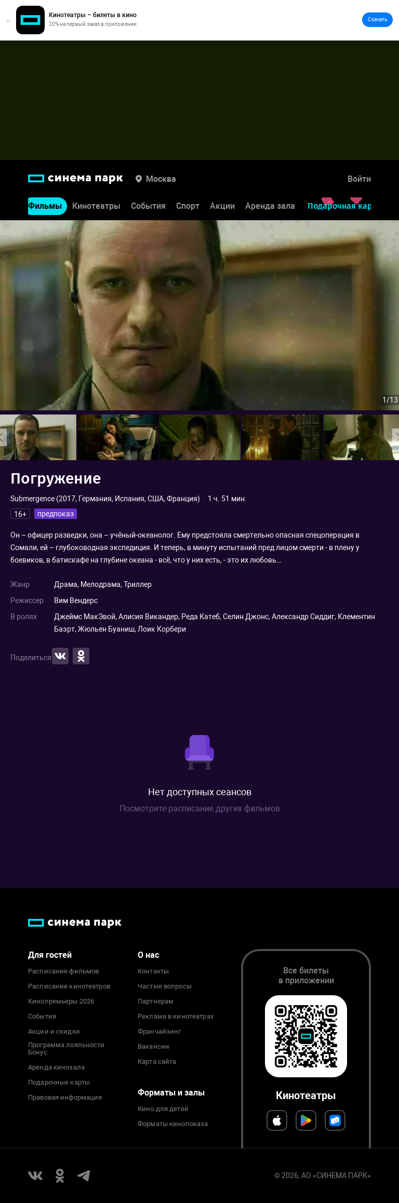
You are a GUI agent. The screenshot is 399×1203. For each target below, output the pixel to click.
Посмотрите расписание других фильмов (199, 808)
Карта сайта (157, 1061)
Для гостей (50, 955)
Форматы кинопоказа (173, 1124)
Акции (222, 206)
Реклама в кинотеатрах (176, 1016)
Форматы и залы (171, 1093)
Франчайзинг (159, 1031)
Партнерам (156, 1001)
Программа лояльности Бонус (66, 1048)
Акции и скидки (54, 1031)
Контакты (153, 971)
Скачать (377, 19)
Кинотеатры (96, 206)
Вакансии (153, 1046)
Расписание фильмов (63, 971)
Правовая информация (65, 1097)
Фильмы (45, 206)
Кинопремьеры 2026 (61, 1001)
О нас (148, 955)
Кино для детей (163, 1109)
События (148, 206)
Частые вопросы (165, 986)
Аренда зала (270, 206)
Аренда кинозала (56, 1067)
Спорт (188, 206)
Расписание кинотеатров (69, 986)
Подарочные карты (59, 1082)
